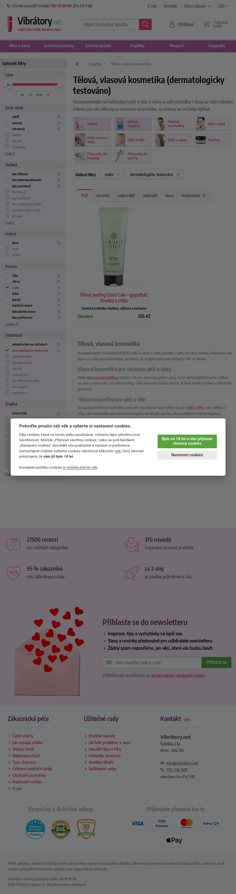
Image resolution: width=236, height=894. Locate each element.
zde (118, 451)
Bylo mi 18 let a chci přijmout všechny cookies (187, 441)
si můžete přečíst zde (80, 467)
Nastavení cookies (187, 455)
